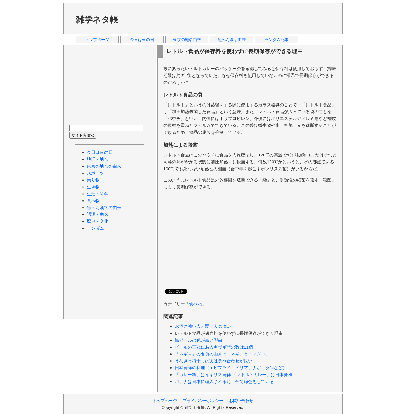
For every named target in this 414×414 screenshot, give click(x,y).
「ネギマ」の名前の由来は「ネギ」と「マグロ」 (222, 353)
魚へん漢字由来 (232, 39)
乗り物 (93, 179)
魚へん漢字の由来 (104, 207)
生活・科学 (97, 193)
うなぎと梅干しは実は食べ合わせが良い (213, 360)
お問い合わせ (241, 400)
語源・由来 (97, 214)
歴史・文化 (97, 221)
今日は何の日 (142, 39)
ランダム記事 (276, 39)
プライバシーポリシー (203, 400)
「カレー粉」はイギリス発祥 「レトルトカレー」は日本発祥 (233, 374)
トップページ (97, 39)
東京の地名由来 (187, 39)
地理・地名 (97, 159)
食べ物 (195, 303)
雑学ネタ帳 (97, 19)
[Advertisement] (232, 18)
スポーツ (95, 173)
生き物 (93, 186)
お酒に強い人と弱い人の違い (203, 326)
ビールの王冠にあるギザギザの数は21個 (214, 347)
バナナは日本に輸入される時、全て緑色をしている (224, 381)
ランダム (95, 228)
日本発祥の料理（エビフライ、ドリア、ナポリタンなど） (231, 367)
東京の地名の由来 (104, 166)
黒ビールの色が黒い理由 (198, 340)
